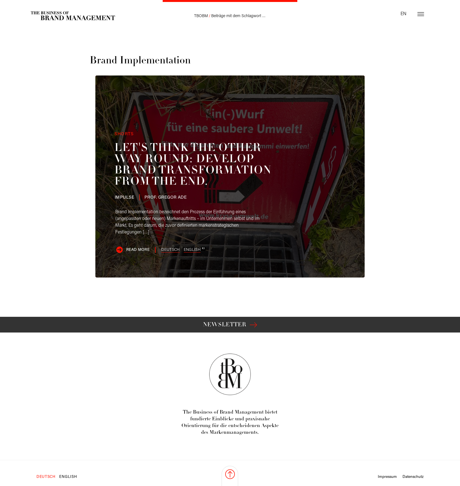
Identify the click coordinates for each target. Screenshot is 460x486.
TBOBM (201, 16)
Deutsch (170, 250)
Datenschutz (413, 477)
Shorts (124, 134)
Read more (138, 250)
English (192, 250)
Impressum (387, 477)
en (404, 14)
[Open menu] (421, 14)
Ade (165, 197)
